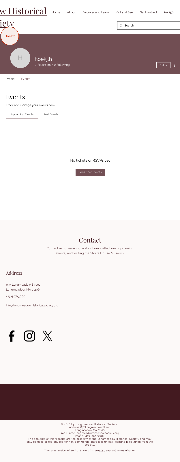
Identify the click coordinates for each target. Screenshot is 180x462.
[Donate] (10, 36)
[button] (70, 12)
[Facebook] (11, 336)
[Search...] (148, 25)
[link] (22, 114)
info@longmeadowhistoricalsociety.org (32, 305)
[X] (47, 336)
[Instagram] (29, 336)
